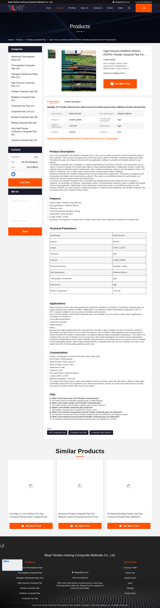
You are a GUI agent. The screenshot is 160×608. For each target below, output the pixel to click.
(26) (24, 91)
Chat (144, 8)
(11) (23, 98)
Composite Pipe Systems (101, 432)
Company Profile (130, 568)
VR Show (72, 8)
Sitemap (130, 588)
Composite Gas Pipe (78, 432)
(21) (22, 111)
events (110, 8)
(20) (24, 117)
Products (59, 8)
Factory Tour (130, 573)
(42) (23, 58)
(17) (23, 84)
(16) (22, 67)
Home (48, 8)
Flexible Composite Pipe (36, 40)
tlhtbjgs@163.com (121, 2)
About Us (84, 8)
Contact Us (97, 8)
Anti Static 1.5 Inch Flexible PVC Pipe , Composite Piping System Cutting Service (28, 515)
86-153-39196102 (143, 2)
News (130, 583)
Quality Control (130, 578)
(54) (24, 131)
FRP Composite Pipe (57, 432)
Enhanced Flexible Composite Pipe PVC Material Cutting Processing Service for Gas (78, 515)
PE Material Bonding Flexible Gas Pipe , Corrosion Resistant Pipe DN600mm (125, 515)
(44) (23, 123)
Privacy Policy (130, 593)
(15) (24, 75)
